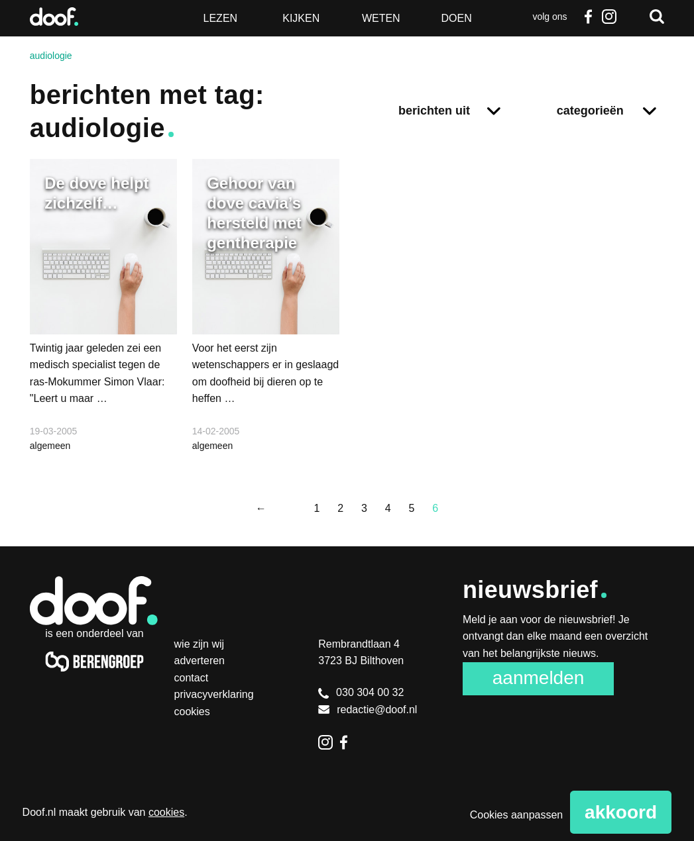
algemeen (50, 445)
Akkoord (621, 812)
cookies (166, 812)
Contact (191, 677)
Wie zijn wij (199, 644)
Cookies (192, 711)
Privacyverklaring (214, 694)
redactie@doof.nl (367, 709)
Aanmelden (538, 678)
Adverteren (199, 660)
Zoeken (657, 16)
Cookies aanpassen (516, 814)
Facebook (588, 16)
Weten (381, 18)
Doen (456, 18)
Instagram (609, 16)
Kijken (300, 18)
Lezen (220, 18)
